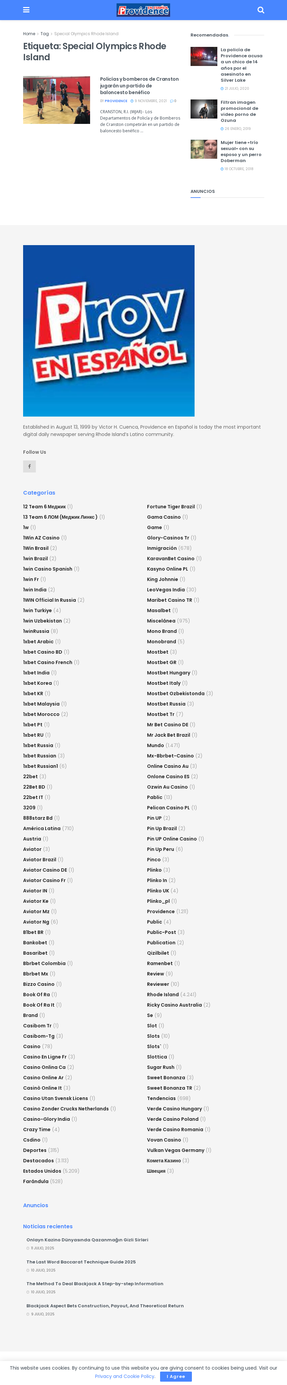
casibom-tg (39, 1036)
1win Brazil (35, 558)
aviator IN (35, 890)
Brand (30, 1015)
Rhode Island (163, 994)
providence (116, 100)
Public (154, 922)
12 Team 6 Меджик (44, 506)
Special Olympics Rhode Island (86, 34)
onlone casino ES (168, 776)
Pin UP (154, 818)
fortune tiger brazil (171, 506)
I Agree (176, 1376)
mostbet (157, 652)
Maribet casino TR (169, 600)
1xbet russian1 (40, 766)
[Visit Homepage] (143, 10)
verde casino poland (173, 1119)
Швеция (156, 1171)
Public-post (161, 932)
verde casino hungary (174, 1108)
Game (154, 527)
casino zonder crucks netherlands (66, 1108)
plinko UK (158, 890)
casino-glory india (46, 1119)
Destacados (38, 1160)
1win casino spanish (47, 569)
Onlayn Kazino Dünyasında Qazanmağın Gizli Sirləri (87, 1240)
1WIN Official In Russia (49, 600)
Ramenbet (160, 963)
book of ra (36, 994)
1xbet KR (33, 693)
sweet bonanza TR (169, 1088)
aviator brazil (39, 859)
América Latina (42, 828)
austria (32, 838)
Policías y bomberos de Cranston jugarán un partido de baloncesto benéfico (139, 85)
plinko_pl (158, 901)
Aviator (32, 849)
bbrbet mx (35, 973)
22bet (30, 776)
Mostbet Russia (166, 704)
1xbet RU (33, 735)
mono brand (162, 631)
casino (32, 1046)
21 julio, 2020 (235, 88)
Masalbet (159, 610)
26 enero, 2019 (236, 128)
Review (155, 973)
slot (152, 1025)
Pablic (154, 797)
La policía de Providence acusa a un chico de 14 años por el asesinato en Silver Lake (242, 65)
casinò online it (42, 1088)
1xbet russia (38, 745)
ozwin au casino (167, 787)
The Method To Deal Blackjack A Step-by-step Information (94, 1284)
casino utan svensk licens (55, 1098)
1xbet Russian (39, 755)
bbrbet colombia (44, 963)
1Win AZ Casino (41, 537)
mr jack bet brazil (168, 735)
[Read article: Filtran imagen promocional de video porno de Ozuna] (204, 109)
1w (26, 527)
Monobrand (161, 641)
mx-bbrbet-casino (170, 755)
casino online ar (43, 1077)
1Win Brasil (36, 548)
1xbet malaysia (41, 704)
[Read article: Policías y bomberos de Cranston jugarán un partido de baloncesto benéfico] (56, 100)
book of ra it (39, 1005)
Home (29, 34)
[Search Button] (261, 10)
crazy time (37, 1129)
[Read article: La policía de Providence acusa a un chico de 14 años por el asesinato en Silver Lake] (204, 56)
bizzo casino (39, 984)
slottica (157, 1056)
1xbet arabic (38, 641)
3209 (29, 807)
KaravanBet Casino (171, 558)
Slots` (154, 1046)
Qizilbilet (158, 953)
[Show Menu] (26, 10)
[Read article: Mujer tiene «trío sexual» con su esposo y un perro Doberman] (204, 149)
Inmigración (162, 548)
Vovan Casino (164, 1140)
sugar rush (160, 1067)
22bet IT (33, 797)
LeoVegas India (166, 589)
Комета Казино (164, 1160)
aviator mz (36, 911)
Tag (45, 34)
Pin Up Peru (160, 849)
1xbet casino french (47, 662)
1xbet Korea (37, 683)
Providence (161, 911)
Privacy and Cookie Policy (124, 1376)
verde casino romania (175, 1129)
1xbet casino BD (42, 652)
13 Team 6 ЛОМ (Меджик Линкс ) (60, 517)
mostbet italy (164, 683)
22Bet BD (34, 787)
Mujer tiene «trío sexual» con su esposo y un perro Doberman (241, 151)
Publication (161, 942)
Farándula (36, 1181)
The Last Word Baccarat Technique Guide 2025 (81, 1262)
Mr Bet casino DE (167, 724)
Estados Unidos (42, 1171)
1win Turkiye (37, 610)
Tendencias (161, 1098)
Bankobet (35, 942)
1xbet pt (33, 724)
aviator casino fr (44, 880)
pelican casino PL (168, 807)
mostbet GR (161, 662)
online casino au (168, 766)
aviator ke (36, 901)
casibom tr (37, 1025)
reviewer (158, 984)
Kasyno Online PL (167, 569)
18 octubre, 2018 (237, 168)
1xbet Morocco (41, 714)
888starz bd (38, 818)
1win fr (31, 579)
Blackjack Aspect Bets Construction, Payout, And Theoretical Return (105, 1306)
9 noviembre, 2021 (149, 100)
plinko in (157, 880)
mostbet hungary (168, 672)
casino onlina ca (44, 1067)
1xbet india (36, 672)
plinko (154, 870)
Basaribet (35, 953)
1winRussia (36, 631)
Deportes (35, 1150)
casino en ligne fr (45, 1056)
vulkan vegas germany (175, 1150)
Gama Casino (164, 517)
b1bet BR (33, 932)
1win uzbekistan (42, 620)
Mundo (155, 745)
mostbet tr (160, 714)
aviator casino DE (45, 870)
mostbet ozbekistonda (176, 693)
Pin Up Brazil (162, 828)
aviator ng (36, 922)
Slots (153, 1036)
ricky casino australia (174, 1005)
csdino (32, 1140)
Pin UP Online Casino (172, 838)
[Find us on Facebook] (29, 466)
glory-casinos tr (168, 537)
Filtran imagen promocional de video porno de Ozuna (239, 111)
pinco (154, 859)
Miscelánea (161, 620)
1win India (35, 589)
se (150, 1015)
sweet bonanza (166, 1077)
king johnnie (162, 579)
